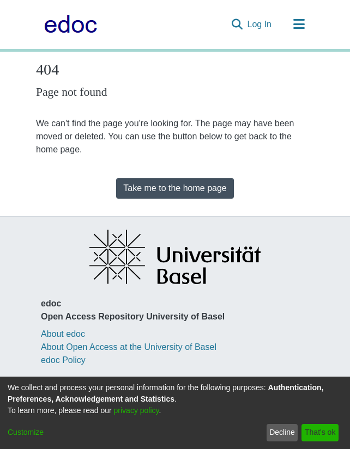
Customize (26, 432)
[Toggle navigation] (298, 24)
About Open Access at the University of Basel (128, 347)
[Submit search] (237, 24)
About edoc (63, 334)
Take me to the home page (174, 188)
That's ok (320, 432)
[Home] (68, 24)
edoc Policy (63, 360)
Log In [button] (260, 24)
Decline (282, 432)
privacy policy (136, 410)
